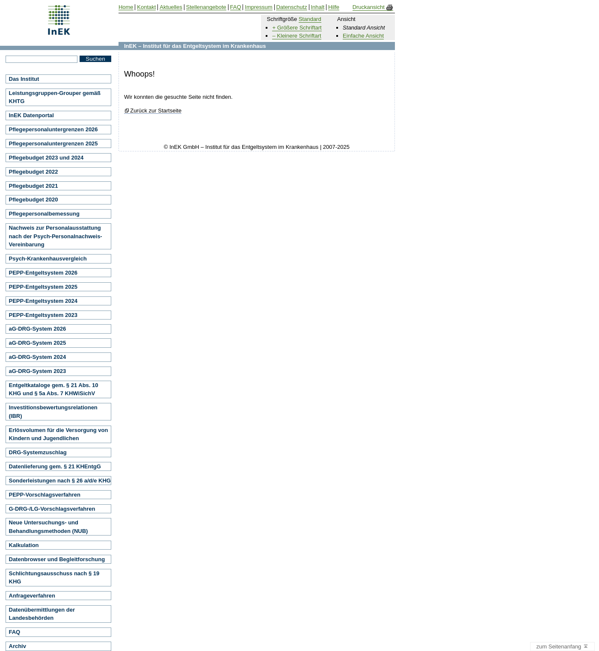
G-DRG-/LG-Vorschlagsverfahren (52, 509)
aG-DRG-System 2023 (37, 371)
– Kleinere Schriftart (296, 36)
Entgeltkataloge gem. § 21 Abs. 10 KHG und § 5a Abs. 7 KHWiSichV (53, 389)
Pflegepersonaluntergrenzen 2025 (53, 143)
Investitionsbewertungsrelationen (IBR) (53, 411)
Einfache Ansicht (363, 36)
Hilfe (333, 7)
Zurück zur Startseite (155, 111)
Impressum (258, 7)
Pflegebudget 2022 (33, 172)
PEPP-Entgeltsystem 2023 (43, 315)
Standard (310, 19)
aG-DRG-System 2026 (37, 329)
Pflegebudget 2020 (33, 199)
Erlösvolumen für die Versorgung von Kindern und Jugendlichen (58, 434)
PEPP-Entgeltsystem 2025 (43, 287)
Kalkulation (24, 545)
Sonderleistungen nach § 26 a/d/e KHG (60, 480)
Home (126, 7)
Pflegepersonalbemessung (44, 213)
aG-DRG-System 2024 (37, 357)
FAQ (15, 632)
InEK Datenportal (31, 115)
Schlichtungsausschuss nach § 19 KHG (54, 577)
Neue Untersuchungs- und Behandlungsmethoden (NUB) (48, 526)
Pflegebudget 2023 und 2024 (46, 157)
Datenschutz (291, 7)
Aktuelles (171, 7)
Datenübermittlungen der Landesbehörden (42, 614)
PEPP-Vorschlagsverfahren (44, 494)
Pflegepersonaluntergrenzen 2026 (53, 129)
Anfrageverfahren (32, 595)
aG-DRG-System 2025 (37, 343)
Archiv (17, 646)
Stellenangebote (206, 7)
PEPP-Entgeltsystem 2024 (43, 301)
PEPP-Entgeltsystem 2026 (43, 272)
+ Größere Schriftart (296, 27)
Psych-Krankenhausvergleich (48, 258)
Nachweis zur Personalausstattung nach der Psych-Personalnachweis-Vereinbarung (55, 236)
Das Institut (24, 79)
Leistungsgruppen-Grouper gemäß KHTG (55, 97)
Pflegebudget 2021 (33, 186)
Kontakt (146, 7)
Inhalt (317, 7)
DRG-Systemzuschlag (38, 452)
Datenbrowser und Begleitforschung (57, 559)
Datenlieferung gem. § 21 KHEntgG (55, 466)
